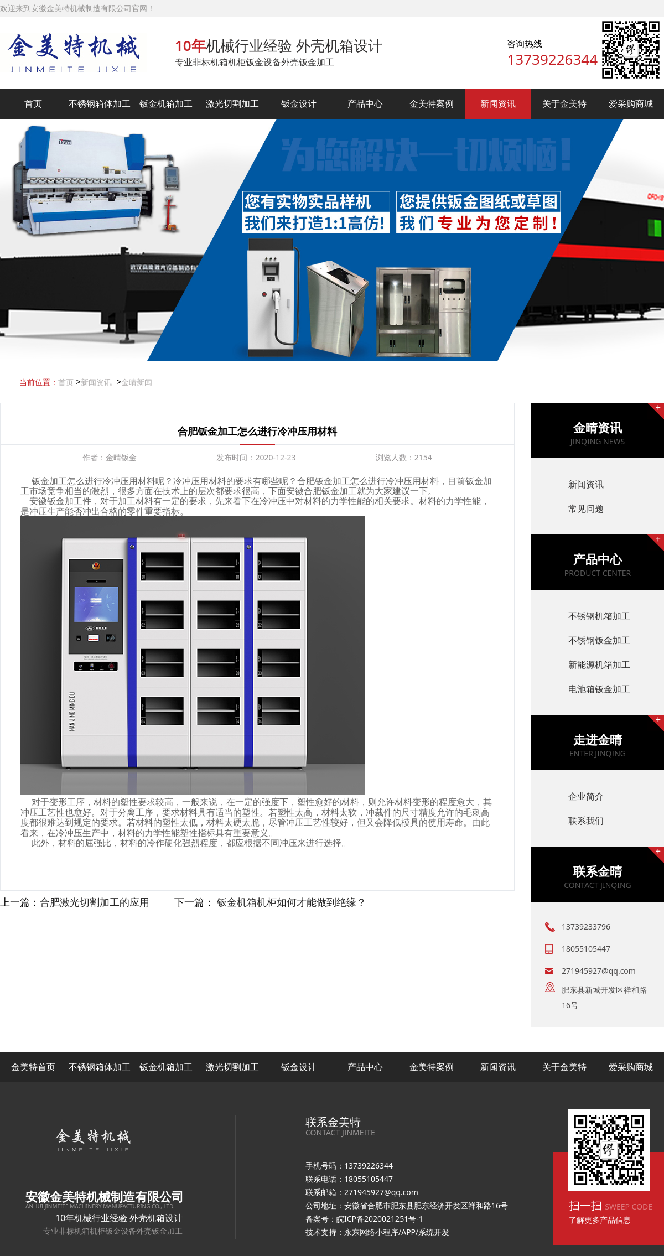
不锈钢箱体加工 (100, 103)
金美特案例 (431, 103)
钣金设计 (299, 103)
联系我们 (586, 820)
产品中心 (365, 103)
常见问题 (586, 508)
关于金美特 (564, 103)
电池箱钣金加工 (599, 689)
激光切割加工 (232, 103)
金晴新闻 (136, 382)
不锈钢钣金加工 (599, 640)
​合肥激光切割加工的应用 (94, 902)
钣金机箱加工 (166, 103)
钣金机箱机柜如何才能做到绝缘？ (291, 902)
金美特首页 (33, 1067)
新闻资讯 (498, 103)
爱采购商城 (631, 103)
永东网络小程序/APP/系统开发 (396, 1232)
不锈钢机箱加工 (599, 616)
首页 (33, 103)
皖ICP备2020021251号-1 (379, 1218)
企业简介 (586, 796)
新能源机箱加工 (599, 664)
